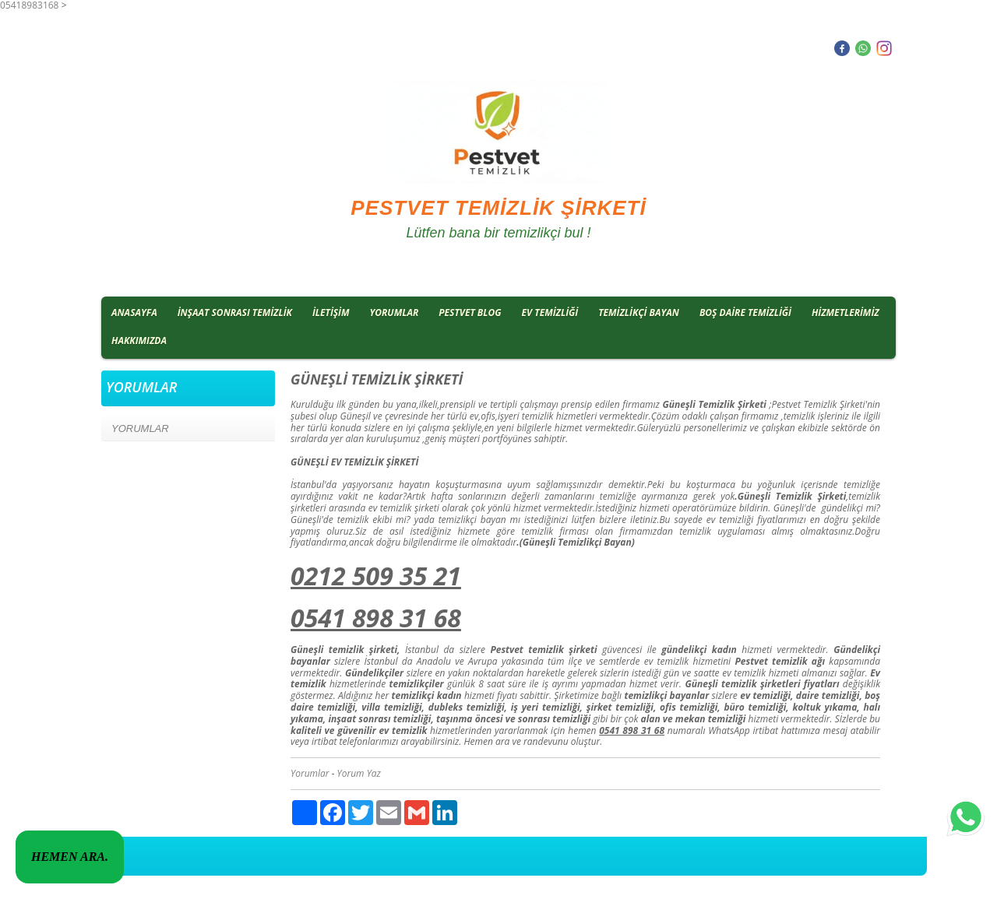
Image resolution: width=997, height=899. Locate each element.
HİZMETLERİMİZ (845, 312)
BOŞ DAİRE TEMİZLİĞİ (745, 312)
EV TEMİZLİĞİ (550, 312)
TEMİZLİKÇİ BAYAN (638, 312)
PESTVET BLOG (470, 312)
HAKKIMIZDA (139, 340)
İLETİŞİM (331, 312)
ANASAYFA (134, 312)
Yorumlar (310, 773)
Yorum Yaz (359, 773)
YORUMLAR (394, 312)
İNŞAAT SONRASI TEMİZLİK (235, 312)
